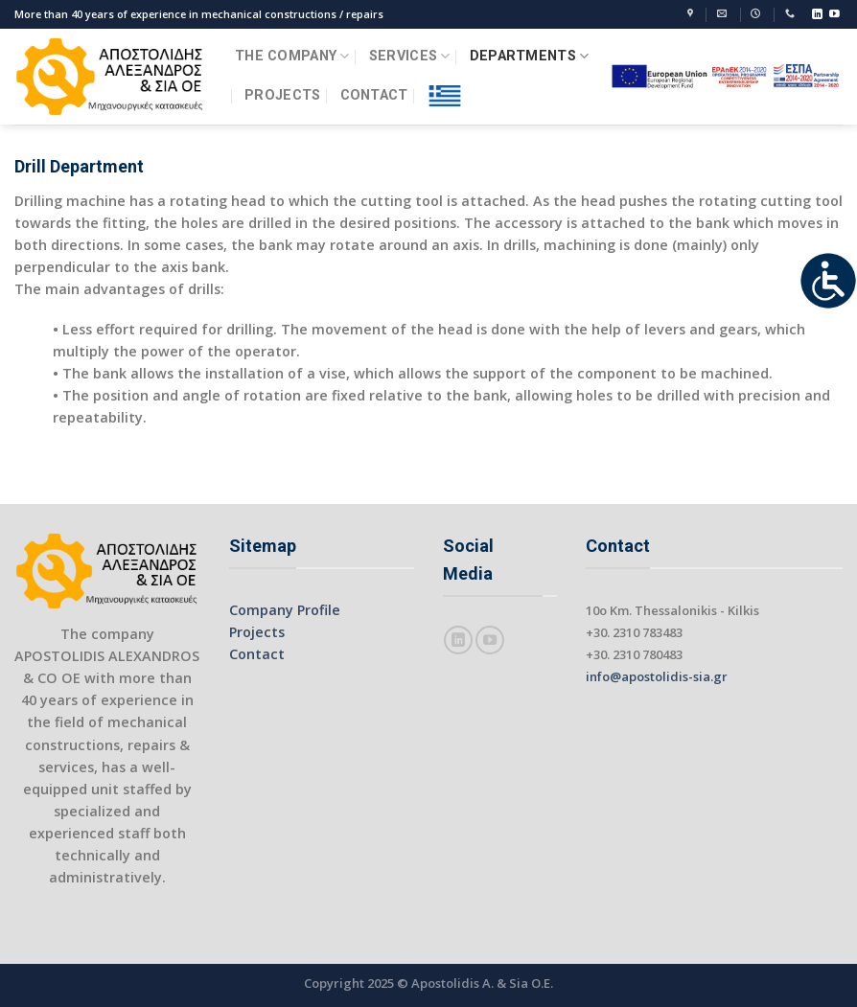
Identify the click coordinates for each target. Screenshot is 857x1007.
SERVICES (410, 56)
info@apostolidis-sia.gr (657, 676)
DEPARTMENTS (530, 56)
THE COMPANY (292, 56)
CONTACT (374, 95)
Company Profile (284, 610)
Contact (257, 654)
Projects (257, 632)
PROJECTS (282, 95)
